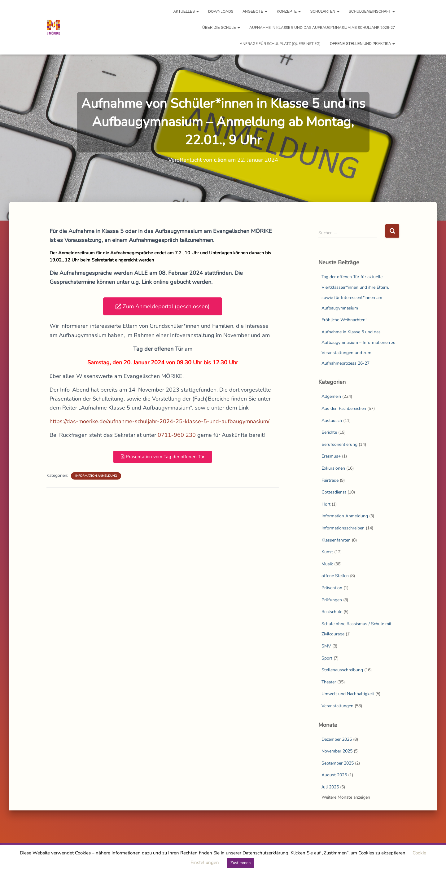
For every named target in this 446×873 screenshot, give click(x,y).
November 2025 (336, 751)
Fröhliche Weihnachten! (343, 320)
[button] (162, 306)
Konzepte (289, 11)
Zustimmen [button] (240, 863)
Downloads (220, 11)
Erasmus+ (331, 456)
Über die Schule (221, 27)
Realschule (331, 612)
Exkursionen (333, 468)
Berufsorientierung (339, 444)
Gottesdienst (333, 492)
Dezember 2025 (336, 739)
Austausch (331, 420)
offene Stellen (335, 576)
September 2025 (337, 763)
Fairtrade (330, 480)
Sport (326, 658)
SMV (326, 646)
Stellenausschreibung (342, 670)
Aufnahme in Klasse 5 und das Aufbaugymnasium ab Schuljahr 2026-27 (322, 27)
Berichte (329, 432)
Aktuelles (186, 11)
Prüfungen (331, 600)
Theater (328, 682)
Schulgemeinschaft (372, 11)
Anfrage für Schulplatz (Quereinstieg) (280, 43)
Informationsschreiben (343, 528)
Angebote (255, 11)
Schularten (324, 11)
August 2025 (334, 775)
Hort (325, 504)
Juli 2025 (330, 787)
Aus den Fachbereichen (343, 408)
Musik (327, 564)
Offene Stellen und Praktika (362, 43)
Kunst (327, 552)
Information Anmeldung (96, 476)
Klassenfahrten (336, 540)
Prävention (331, 588)
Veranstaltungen (337, 706)
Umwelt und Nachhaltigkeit (347, 694)
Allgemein (331, 396)
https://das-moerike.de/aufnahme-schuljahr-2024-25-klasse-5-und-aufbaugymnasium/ (159, 421)
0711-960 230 (177, 435)
